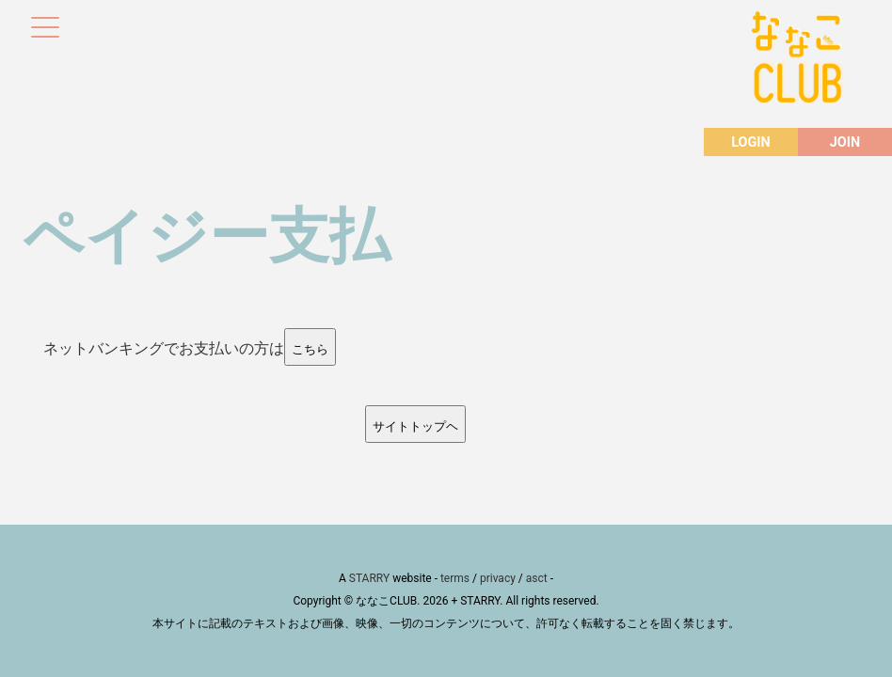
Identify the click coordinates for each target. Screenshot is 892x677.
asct (537, 578)
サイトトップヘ (415, 426)
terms (455, 578)
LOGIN (750, 142)
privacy (498, 578)
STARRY (369, 578)
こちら (310, 349)
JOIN (845, 142)
